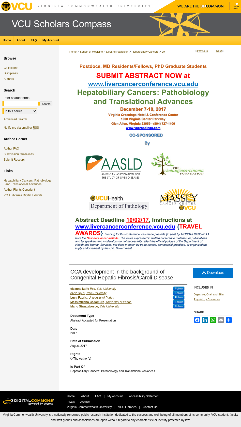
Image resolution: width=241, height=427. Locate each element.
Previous (202, 50)
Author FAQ (11, 148)
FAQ (98, 396)
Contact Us (150, 407)
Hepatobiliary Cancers (145, 51)
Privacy (71, 401)
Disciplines (11, 73)
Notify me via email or (21, 127)
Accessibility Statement (144, 396)
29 (163, 51)
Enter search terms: (16, 98)
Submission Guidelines (19, 154)
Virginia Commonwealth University (90, 407)
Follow (179, 288)
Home (72, 51)
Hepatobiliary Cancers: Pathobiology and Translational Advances (28, 182)
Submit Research (15, 159)
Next (219, 50)
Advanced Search (15, 119)
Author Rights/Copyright (20, 189)
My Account (115, 396)
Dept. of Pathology (117, 51)
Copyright (85, 401)
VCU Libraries (127, 407)
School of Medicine (91, 51)
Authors (9, 79)
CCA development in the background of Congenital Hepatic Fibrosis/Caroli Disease (121, 275)
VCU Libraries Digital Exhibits (23, 195)
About (85, 396)
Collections (11, 68)
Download (213, 273)
